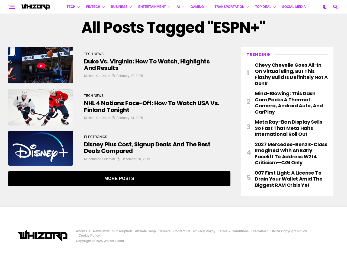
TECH (71, 7)
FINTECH (93, 7)
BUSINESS (119, 7)
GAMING (197, 7)
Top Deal (263, 7)
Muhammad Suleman (99, 159)
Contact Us (181, 231)
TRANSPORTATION (229, 7)
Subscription (122, 231)
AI (178, 7)
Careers (165, 231)
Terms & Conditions (233, 231)
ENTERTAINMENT (152, 7)
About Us (83, 231)
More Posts (119, 178)
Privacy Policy (204, 231)
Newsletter (101, 231)
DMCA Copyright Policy (289, 231)
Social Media (294, 7)
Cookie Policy (89, 235)
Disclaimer (259, 231)
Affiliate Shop (145, 231)
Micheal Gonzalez (97, 76)
